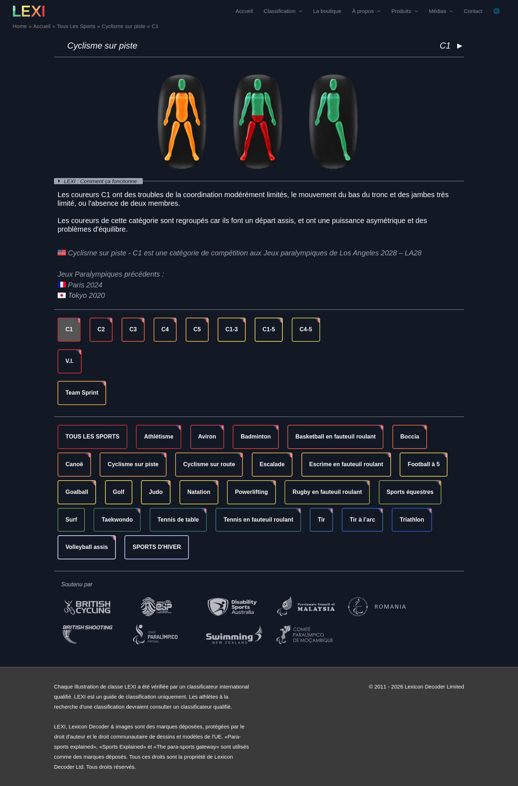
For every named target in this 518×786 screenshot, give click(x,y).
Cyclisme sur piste (102, 45)
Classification (279, 11)
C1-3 (232, 329)
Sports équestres (410, 492)
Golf (118, 492)
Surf (71, 520)
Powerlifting (251, 492)
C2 (101, 329)
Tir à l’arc (362, 520)
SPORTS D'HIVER (156, 547)
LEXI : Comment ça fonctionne (101, 181)
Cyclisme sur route (209, 464)
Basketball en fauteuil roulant (335, 436)
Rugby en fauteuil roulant (327, 492)
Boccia (409, 436)
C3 (133, 329)
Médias (437, 11)
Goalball (76, 492)
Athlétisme (158, 436)
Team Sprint (81, 393)
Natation (198, 492)
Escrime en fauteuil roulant (346, 464)
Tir (321, 520)
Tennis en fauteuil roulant (258, 520)
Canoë (74, 464)
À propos (363, 11)
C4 (165, 329)
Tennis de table (178, 520)
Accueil (244, 11)
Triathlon (412, 520)
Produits (401, 11)
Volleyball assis (86, 547)
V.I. (69, 361)
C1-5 (269, 329)
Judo (156, 492)
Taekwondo (117, 520)
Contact (473, 11)
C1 (69, 329)
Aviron (207, 436)
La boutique (327, 11)
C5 (197, 329)
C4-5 (306, 329)
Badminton (256, 436)
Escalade (272, 464)
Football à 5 (424, 464)
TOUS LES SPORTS (92, 436)
